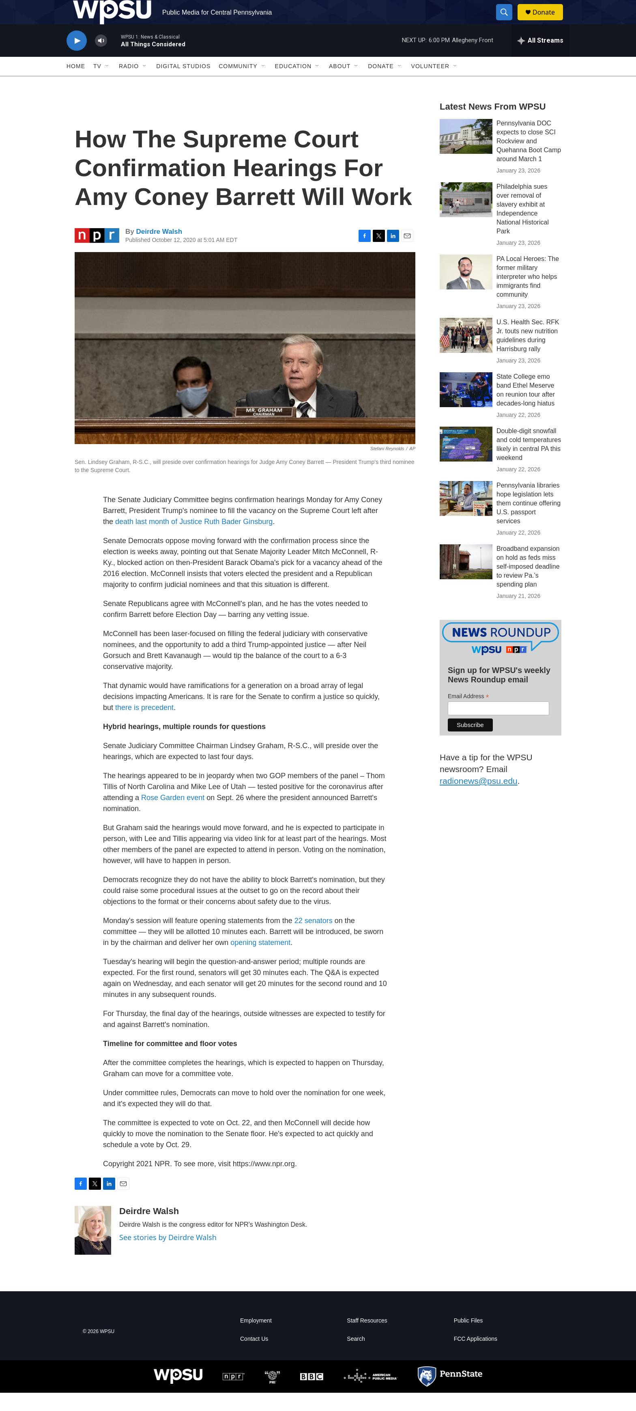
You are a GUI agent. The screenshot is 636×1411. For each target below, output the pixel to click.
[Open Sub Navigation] (107, 84)
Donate (548, 21)
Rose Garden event (172, 816)
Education (293, 84)
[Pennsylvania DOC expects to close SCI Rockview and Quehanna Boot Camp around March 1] (466, 154)
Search (356, 1357)
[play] (76, 59)
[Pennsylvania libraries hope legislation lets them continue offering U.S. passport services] (466, 516)
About (339, 84)
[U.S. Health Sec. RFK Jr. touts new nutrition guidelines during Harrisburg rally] (466, 353)
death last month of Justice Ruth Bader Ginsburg (194, 540)
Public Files (468, 1339)
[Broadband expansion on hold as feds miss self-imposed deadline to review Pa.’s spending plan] (466, 580)
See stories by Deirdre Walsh (168, 1255)
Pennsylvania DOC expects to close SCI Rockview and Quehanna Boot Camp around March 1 (528, 159)
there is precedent (144, 726)
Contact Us (254, 1357)
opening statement (260, 961)
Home (76, 84)
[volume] (101, 59)
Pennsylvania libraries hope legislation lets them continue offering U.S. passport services (528, 521)
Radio (129, 84)
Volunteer (430, 84)
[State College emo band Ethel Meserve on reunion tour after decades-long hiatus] (466, 408)
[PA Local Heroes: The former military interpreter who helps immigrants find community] (466, 290)
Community (238, 84)
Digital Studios (183, 84)
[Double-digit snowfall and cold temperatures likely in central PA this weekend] (466, 462)
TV (97, 84)
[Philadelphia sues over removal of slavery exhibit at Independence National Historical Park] (466, 218)
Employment (256, 1339)
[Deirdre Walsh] (93, 1248)
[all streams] (540, 59)
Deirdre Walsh (159, 250)
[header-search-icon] (508, 21)
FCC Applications (475, 1357)
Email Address (468, 714)
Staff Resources (367, 1339)
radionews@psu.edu (479, 799)
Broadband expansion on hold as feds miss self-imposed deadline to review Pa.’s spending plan (528, 584)
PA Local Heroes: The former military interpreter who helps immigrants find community (527, 295)
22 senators (313, 939)
